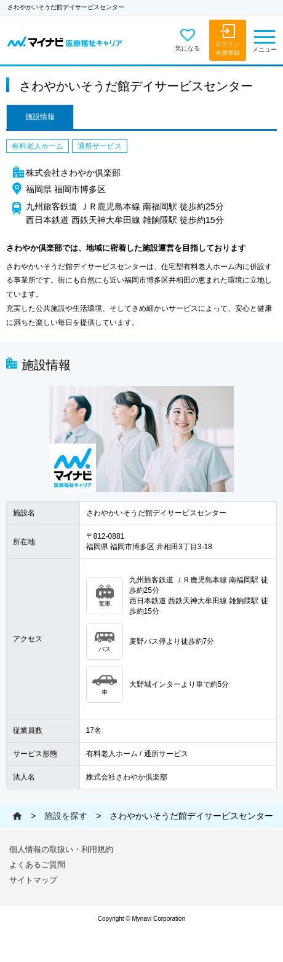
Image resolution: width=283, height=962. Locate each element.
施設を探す (65, 815)
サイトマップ (33, 880)
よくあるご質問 (37, 864)
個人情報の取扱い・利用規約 (61, 849)
